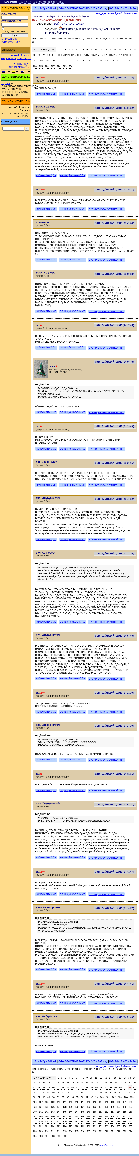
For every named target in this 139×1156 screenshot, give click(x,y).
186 (107, 1121)
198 (77, 1126)
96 (82, 1097)
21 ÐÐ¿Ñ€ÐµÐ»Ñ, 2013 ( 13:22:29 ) (114, 553)
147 (77, 1112)
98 (91, 1097)
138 (124, 1107)
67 (48, 1092)
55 (96, 1087)
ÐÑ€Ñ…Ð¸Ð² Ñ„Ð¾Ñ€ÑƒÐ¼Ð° (19, 65)
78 (101, 1092)
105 (132, 1097)
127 (59, 1107)
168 (100, 1116)
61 (125, 1087)
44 (44, 1087)
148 (82, 1112)
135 (107, 1107)
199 (82, 1126)
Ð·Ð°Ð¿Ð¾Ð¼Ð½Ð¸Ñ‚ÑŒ (14, 32)
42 (34, 1087)
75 (87, 1092)
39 (125, 1082)
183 (88, 1121)
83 (125, 1092)
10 (91, 49)
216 (88, 60)
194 (53, 1126)
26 (63, 1082)
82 (120, 1092)
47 (58, 1087)
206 (124, 1126)
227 (53, 66)
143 (53, 1112)
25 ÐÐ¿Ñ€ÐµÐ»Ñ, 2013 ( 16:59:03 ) (114, 1017)
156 (130, 1112)
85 (135, 1092)
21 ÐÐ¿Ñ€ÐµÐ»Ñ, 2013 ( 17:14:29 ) (114, 726)
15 (115, 49)
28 (72, 1082)
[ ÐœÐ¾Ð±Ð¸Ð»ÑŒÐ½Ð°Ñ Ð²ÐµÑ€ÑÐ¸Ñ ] (42, 2)
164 (77, 1116)
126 (53, 1107)
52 (82, 1087)
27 (68, 1082)
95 (77, 1097)
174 (35, 1121)
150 (94, 1112)
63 (134, 1087)
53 (87, 1087)
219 (107, 60)
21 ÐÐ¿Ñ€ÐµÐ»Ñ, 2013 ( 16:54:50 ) (114, 636)
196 (65, 1126)
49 (68, 1087)
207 (35, 60)
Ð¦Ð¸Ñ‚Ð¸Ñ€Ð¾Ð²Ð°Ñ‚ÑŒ (72, 94)
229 (65, 66)
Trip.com (5, 83)
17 (125, 49)
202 (100, 1126)
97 (87, 1097)
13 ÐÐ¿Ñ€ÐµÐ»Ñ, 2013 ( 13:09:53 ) (114, 274)
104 (126, 1097)
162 (65, 1116)
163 (70, 1116)
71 (68, 1092)
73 (77, 1092)
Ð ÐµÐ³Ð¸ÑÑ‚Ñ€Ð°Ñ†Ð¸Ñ (16, 58)
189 (124, 1121)
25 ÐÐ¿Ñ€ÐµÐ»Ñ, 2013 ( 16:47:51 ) (114, 984)
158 (41, 1116)
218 (100, 60)
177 (53, 1121)
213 (70, 60)
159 (47, 1116)
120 (118, 1102)
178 (59, 1121)
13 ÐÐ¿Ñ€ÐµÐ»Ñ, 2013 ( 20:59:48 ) (114, 362)
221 (118, 60)
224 (35, 66)
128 (65, 1107)
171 (118, 1116)
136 (112, 1107)
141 (41, 1112)
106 (35, 1102)
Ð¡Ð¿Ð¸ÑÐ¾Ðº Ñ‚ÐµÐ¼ (123, 8)
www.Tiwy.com (106, 1145)
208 (41, 60)
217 (94, 60)
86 (34, 1097)
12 (101, 49)
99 (96, 1097)
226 (47, 66)
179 (65, 1121)
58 (111, 1087)
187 (112, 1121)
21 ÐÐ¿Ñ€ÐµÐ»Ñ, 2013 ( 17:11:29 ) (114, 693)
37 (115, 1082)
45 (48, 1087)
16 (120, 49)
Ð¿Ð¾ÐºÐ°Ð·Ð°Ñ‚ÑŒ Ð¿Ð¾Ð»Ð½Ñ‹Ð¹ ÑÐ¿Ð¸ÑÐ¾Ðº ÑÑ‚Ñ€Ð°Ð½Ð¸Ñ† (96, 55)
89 (48, 1097)
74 (82, 1092)
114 (82, 1102)
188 (118, 1121)
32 (91, 1082)
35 (106, 1082)
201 (94, 1126)
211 (59, 60)
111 (65, 1102)
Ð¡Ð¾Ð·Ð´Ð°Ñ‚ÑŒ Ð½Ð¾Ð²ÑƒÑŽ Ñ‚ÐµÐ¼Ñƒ (82, 8)
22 (44, 55)
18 (129, 49)
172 (124, 1116)
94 (72, 1097)
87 (39, 1097)
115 (88, 1102)
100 (102, 1097)
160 (53, 1116)
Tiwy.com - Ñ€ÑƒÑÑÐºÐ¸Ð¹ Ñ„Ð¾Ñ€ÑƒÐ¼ (60, 16)
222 (124, 60)
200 (88, 1126)
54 (91, 1087)
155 (124, 1112)
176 (47, 1121)
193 (47, 1126)
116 (94, 1102)
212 (65, 60)
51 (77, 1087)
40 (130, 1082)
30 (82, 1082)
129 (70, 1107)
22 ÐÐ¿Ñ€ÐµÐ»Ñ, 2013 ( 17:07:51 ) (114, 804)
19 (134, 49)
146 (70, 1112)
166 (88, 1116)
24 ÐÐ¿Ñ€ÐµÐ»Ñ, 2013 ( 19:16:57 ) (114, 908)
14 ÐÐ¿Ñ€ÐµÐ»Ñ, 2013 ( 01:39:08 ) (114, 426)
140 (35, 1112)
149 (88, 1112)
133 (94, 1107)
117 (100, 1102)
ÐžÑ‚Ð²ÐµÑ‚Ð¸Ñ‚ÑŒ (46, 8)
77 (96, 1092)
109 (53, 1102)
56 (101, 1087)
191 (35, 1126)
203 (107, 1126)
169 (107, 1116)
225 (41, 66)
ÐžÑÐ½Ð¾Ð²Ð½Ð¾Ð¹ (69, 23)
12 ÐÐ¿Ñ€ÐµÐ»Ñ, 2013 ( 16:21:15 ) (114, 77)
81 (115, 1092)
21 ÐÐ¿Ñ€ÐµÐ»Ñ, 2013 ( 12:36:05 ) (114, 463)
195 (59, 1126)
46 (53, 1087)
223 (130, 60)
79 (106, 1092)
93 (68, 1097)
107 (41, 1102)
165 (82, 1116)
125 (47, 1107)
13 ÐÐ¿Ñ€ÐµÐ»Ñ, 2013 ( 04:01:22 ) (114, 108)
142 (47, 1112)
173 (130, 1116)
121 (124, 1102)
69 (58, 1092)
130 (77, 1107)
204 (112, 1126)
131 (82, 1107)
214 (77, 60)
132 (88, 1107)
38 (120, 1082)
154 (118, 1112)
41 (135, 1082)
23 (48, 55)
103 (120, 1097)
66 (44, 1092)
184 (94, 1121)
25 (58, 1082)
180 (70, 1121)
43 (39, 1087)
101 (108, 1097)
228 (59, 66)
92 (63, 1097)
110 (59, 1102)
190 (130, 1121)
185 (100, 1121)
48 (63, 1087)
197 (70, 1126)
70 (63, 1092)
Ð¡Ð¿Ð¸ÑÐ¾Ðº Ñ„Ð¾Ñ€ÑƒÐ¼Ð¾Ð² (116, 13)
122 (130, 1102)
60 (120, 1087)
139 (130, 1107)
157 (35, 1116)
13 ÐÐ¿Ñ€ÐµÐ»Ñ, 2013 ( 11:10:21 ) (114, 190)
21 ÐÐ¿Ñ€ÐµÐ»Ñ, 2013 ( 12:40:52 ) (114, 499)
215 (82, 60)
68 (53, 1092)
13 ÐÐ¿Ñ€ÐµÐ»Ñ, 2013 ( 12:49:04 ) (114, 223)
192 (41, 1126)
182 (82, 1121)
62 (130, 1087)
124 (41, 1107)
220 (112, 60)
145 (65, 1112)
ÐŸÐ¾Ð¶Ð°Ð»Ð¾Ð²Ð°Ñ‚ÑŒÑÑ (106, 94)
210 (53, 60)
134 (100, 1107)
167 (94, 1116)
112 (70, 1102)
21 (39, 55)
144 (59, 1112)
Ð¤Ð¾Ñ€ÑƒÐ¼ (19, 55)
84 (130, 1092)
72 (72, 1092)
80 (111, 1092)
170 (112, 1116)
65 (39, 1092)
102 (114, 1097)
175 (41, 1121)
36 (111, 1082)
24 (53, 55)
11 (96, 49)
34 (101, 1082)
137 (118, 1107)
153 (112, 1112)
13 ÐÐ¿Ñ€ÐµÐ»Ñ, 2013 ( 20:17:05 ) (114, 325)
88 (44, 1097)
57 (106, 1087)
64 (34, 1092)
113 (77, 1102)
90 (53, 1097)
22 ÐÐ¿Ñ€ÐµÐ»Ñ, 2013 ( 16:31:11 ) (114, 774)
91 (58, 1097)
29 (77, 1082)
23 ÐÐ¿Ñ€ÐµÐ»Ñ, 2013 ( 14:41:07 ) (114, 872)
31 (87, 1082)
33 (96, 1082)
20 (34, 55)
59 (115, 1087)
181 (77, 1121)
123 (35, 1107)
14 (110, 49)
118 (107, 1102)
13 (105, 49)
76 (91, 1092)
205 (118, 1126)
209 (47, 60)
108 (47, 1102)
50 (72, 1087)
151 (100, 1112)
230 (70, 66)
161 (59, 1116)
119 (112, 1102)
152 (107, 1112)
